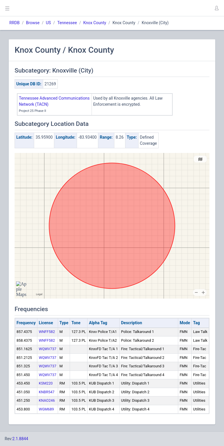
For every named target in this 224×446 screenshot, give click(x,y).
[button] (216, 8)
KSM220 (46, 383)
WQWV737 (47, 349)
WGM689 (46, 409)
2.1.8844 (20, 438)
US (48, 22)
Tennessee (67, 22)
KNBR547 (47, 392)
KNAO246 (47, 400)
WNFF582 (47, 331)
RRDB (14, 22)
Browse (32, 22)
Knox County (94, 22)
